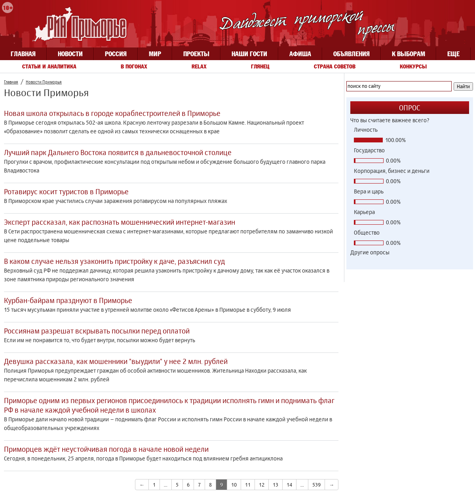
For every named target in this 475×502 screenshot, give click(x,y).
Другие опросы (370, 252)
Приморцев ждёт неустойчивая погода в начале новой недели (106, 449)
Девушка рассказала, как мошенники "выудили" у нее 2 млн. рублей (116, 361)
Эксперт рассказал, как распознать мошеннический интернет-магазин (119, 222)
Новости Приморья (44, 82)
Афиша (300, 53)
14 (289, 484)
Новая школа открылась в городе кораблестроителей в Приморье (112, 113)
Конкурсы (413, 66)
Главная (23, 53)
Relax (199, 66)
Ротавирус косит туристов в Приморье (66, 191)
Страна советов (334, 66)
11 (248, 484)
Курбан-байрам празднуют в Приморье (68, 300)
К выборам (408, 53)
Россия (116, 53)
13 (275, 484)
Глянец (260, 66)
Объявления (351, 53)
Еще (453, 53)
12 (261, 484)
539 (316, 484)
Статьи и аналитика (49, 66)
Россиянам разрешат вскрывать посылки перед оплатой (97, 330)
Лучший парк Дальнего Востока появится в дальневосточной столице (118, 152)
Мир (155, 53)
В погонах (134, 66)
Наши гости (249, 53)
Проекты (196, 53)
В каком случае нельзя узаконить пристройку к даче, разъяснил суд (114, 261)
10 (234, 484)
